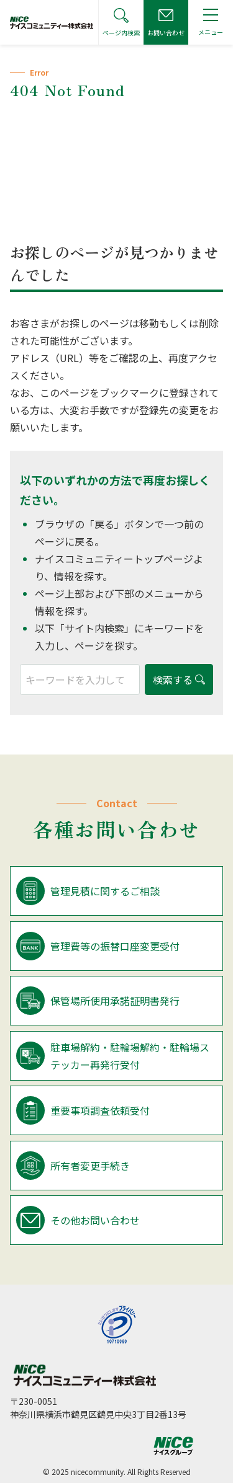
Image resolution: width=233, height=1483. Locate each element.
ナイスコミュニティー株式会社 (84, 1375)
